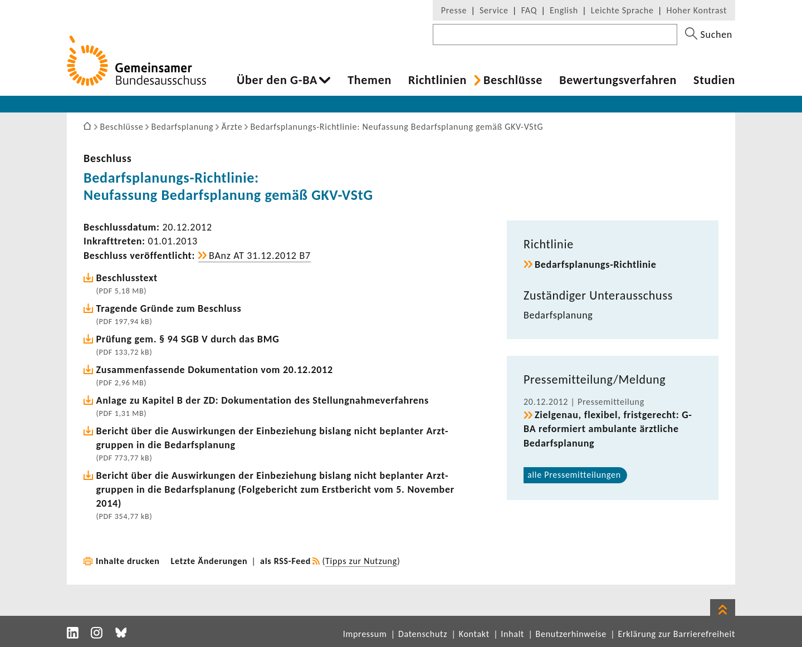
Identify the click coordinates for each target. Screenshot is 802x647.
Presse (454, 10)
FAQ (529, 10)
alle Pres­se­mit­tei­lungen (574, 474)
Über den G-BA (277, 80)
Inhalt (512, 634)
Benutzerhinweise (571, 634)
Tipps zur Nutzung (361, 561)
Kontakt (474, 634)
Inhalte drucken (128, 561)
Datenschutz (422, 634)
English (564, 10)
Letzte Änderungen (209, 561)
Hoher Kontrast (697, 10)
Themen (370, 80)
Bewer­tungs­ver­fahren (618, 80)
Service (494, 10)
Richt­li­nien (437, 80)
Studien (714, 80)
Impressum (365, 634)
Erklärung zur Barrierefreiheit (676, 634)
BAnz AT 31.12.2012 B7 (260, 255)
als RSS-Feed (285, 561)
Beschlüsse (512, 80)
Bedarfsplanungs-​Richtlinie (596, 264)
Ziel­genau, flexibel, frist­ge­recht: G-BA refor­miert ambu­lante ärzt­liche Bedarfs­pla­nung (608, 429)
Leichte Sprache (622, 10)
